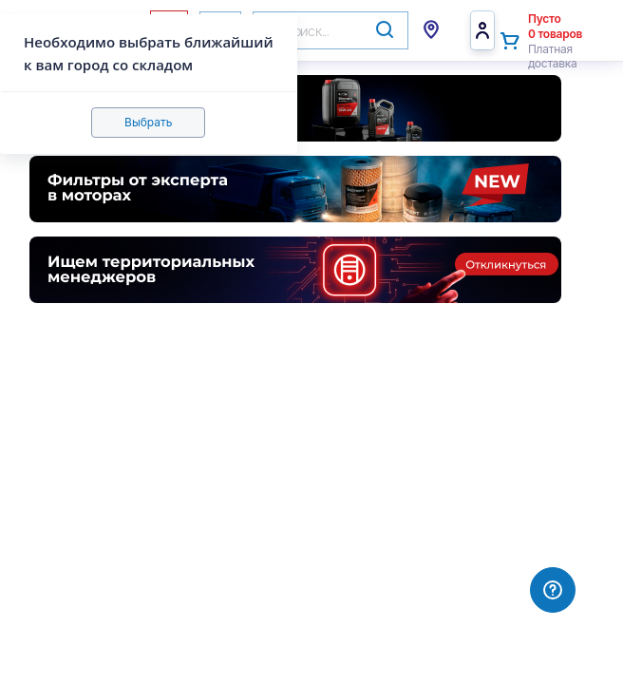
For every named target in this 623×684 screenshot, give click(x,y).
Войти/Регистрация (482, 30)
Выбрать (148, 122)
